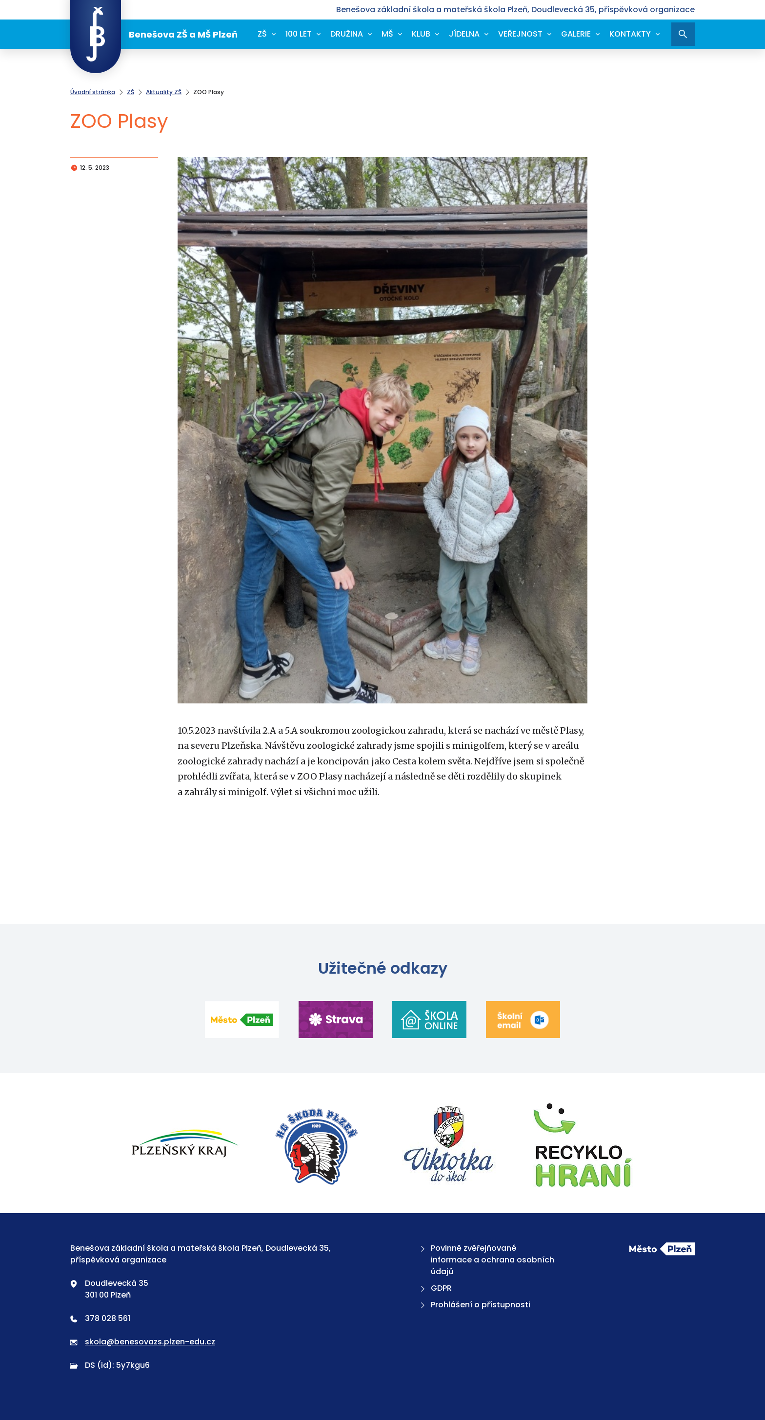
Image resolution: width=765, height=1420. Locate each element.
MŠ (387, 34)
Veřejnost (520, 34)
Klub (421, 34)
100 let (298, 34)
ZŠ (262, 34)
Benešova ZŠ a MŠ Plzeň (154, 34)
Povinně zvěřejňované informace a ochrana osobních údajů (486, 1259)
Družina (346, 34)
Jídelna (464, 34)
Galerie (576, 34)
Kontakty (630, 34)
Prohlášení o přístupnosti (474, 1304)
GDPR (435, 1288)
